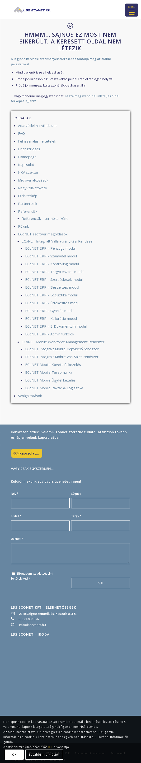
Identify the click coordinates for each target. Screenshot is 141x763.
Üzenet (17, 539)
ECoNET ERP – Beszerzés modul (52, 287)
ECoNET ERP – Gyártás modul (49, 310)
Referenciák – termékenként (45, 218)
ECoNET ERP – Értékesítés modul (52, 302)
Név (15, 494)
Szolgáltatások (30, 395)
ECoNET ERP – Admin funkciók (49, 334)
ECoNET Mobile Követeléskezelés (53, 364)
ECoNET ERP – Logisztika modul (51, 295)
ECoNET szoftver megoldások (42, 234)
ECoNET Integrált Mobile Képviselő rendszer (62, 349)
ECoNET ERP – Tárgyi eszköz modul (54, 271)
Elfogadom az (32, 576)
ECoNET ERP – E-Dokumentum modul (56, 326)
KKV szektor (28, 172)
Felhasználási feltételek (37, 141)
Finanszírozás (29, 149)
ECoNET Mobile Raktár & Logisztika (54, 388)
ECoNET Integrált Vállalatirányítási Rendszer (58, 241)
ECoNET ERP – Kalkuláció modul (51, 318)
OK (14, 755)
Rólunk (23, 226)
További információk (44, 755)
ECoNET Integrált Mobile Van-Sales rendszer (62, 356)
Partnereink (27, 203)
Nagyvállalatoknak (32, 188)
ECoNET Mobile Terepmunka (48, 372)
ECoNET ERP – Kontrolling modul (52, 263)
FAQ (21, 133)
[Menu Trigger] (131, 10)
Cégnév (76, 494)
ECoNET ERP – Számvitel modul (51, 256)
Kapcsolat (26, 164)
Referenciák (27, 211)
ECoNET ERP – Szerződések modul (54, 279)
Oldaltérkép (27, 195)
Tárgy (76, 516)
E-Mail (16, 516)
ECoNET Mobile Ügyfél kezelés (50, 380)
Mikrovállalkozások (33, 180)
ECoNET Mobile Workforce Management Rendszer (63, 341)
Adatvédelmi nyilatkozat (37, 125)
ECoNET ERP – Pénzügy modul (50, 248)
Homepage (27, 156)
